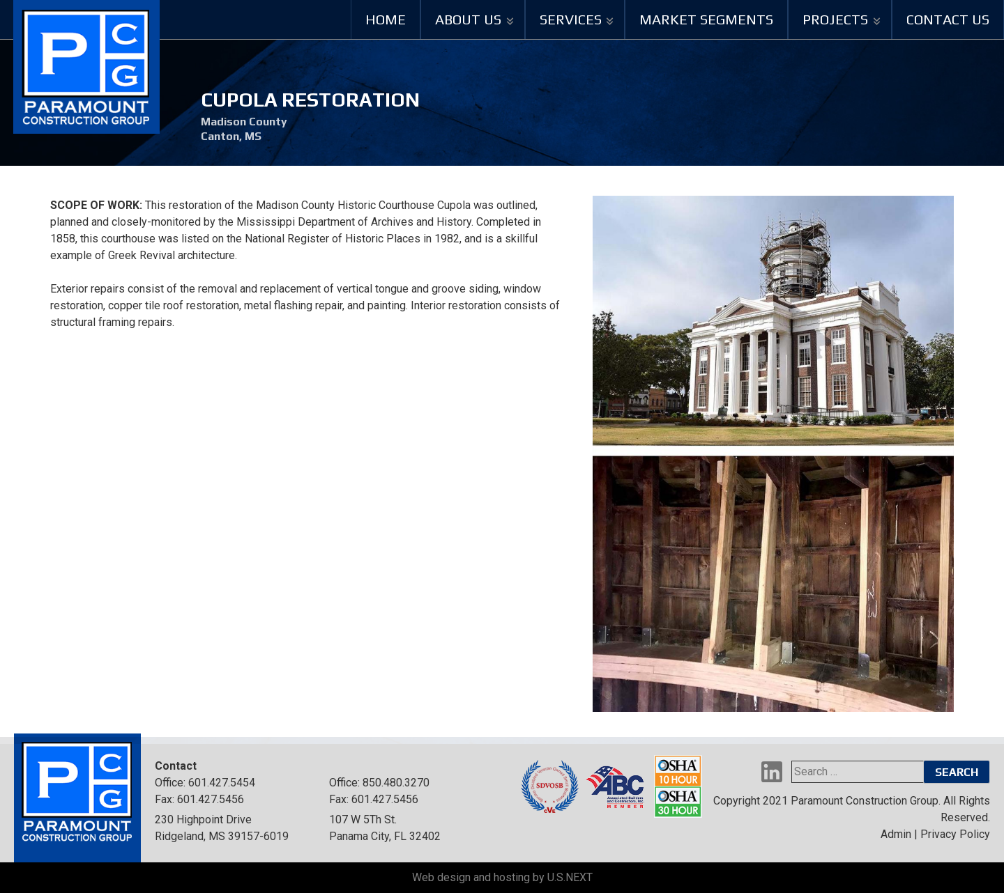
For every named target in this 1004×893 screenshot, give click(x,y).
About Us (468, 19)
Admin (896, 834)
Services (571, 19)
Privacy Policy (955, 834)
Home (385, 19)
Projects (835, 19)
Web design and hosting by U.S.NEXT (502, 877)
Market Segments (706, 19)
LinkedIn (772, 772)
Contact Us (947, 19)
